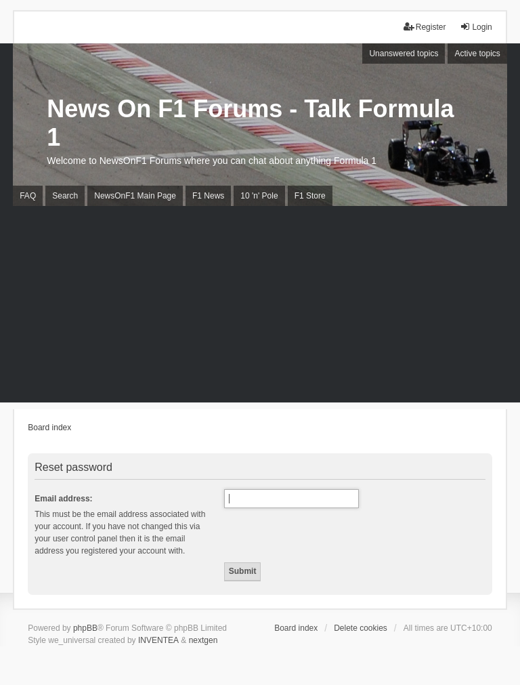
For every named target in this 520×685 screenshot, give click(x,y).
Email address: (63, 498)
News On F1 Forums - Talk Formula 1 (250, 123)
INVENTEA (158, 640)
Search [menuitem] (65, 196)
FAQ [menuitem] (28, 196)
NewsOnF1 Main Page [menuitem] (135, 196)
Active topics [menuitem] (477, 53)
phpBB (85, 628)
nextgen (203, 640)
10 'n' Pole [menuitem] (259, 196)
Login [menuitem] (476, 27)
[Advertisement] (260, 307)
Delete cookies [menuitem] (360, 628)
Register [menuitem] (425, 27)
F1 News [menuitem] (208, 196)
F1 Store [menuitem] (310, 196)
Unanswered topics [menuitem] (403, 53)
